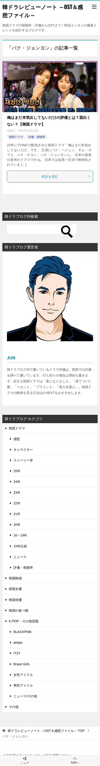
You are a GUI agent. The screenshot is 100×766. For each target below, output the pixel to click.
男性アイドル (23, 685)
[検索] (42, 229)
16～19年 (20, 535)
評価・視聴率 (36, 137)
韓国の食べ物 (18, 610)
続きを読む (66, 176)
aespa (17, 642)
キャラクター (23, 449)
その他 (14, 707)
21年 (16, 514)
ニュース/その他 (25, 696)
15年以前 (20, 546)
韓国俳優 (15, 600)
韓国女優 (15, 589)
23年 (16, 492)
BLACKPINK (22, 632)
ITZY (16, 653)
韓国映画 (15, 578)
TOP (46, 731)
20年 (16, 524)
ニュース (19, 557)
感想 (16, 439)
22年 (16, 503)
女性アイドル (23, 675)
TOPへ (75, 760)
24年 (16, 482)
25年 (16, 471)
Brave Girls (21, 664)
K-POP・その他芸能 (24, 621)
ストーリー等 (23, 460)
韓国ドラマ (16, 137)
